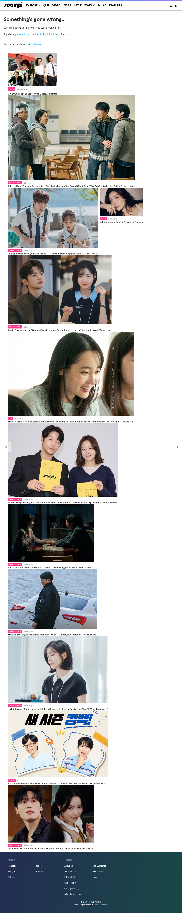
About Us (68, 866)
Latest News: (34, 44)
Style (78, 5)
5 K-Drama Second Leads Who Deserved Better (32, 93)
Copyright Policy (71, 888)
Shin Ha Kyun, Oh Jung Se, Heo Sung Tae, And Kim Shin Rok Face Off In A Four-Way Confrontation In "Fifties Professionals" (71, 186)
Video (56, 5)
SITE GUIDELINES (49, 34)
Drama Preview (15, 183)
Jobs (95, 877)
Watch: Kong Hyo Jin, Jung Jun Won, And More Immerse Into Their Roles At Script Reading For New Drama (63, 502)
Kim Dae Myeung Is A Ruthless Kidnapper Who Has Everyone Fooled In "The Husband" (52, 634)
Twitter (11, 877)
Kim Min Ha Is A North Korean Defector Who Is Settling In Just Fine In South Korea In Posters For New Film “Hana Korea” (71, 421)
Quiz (46, 5)
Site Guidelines (99, 866)
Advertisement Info (73, 894)
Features (115, 5)
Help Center (98, 871)
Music (102, 5)
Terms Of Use (70, 871)
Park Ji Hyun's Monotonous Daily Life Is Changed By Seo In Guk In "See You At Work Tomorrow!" (58, 709)
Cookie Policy (70, 883)
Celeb (67, 5)
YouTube (39, 871)
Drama (11, 89)
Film (10, 418)
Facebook (12, 866)
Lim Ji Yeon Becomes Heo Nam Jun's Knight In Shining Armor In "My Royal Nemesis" (51, 848)
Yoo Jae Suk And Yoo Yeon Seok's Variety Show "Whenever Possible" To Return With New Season (58, 783)
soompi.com (23, 34)
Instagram (12, 871)
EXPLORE (32, 5)
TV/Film (12, 780)
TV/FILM (89, 5)
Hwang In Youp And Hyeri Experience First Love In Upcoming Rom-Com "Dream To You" (53, 253)
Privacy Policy (70, 877)
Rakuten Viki (97, 905)
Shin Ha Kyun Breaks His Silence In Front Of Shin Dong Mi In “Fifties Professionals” (51, 567)
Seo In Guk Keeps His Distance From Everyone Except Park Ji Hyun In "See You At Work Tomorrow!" (60, 330)
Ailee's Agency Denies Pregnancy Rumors (121, 222)
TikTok (38, 866)
